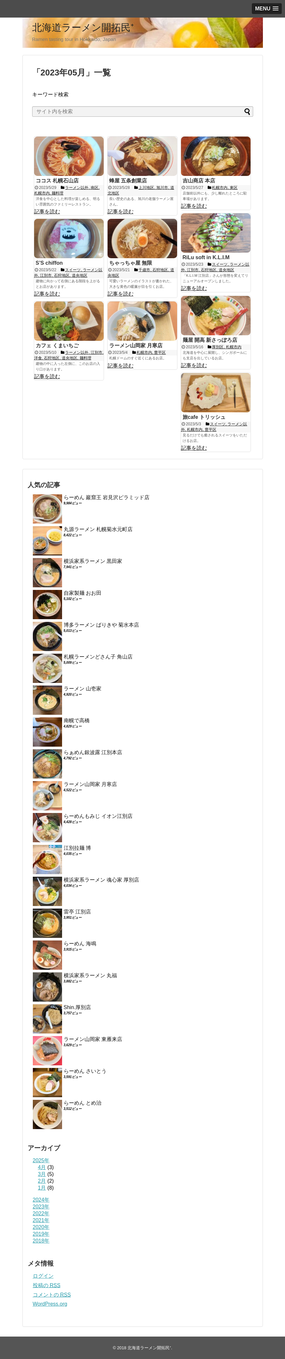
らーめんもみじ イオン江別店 (98, 816)
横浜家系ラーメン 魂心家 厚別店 (101, 880)
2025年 (41, 1160)
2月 (42, 1181)
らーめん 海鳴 (80, 943)
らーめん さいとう (85, 1071)
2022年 (41, 1213)
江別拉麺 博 (77, 848)
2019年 (41, 1234)
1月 (42, 1188)
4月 (42, 1167)
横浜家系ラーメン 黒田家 (93, 561)
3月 (42, 1174)
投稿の (46, 1285)
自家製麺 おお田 (82, 593)
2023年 (41, 1206)
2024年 (41, 1200)
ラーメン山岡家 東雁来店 (93, 1039)
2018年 (41, 1241)
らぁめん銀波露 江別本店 (93, 752)
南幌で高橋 (77, 720)
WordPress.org (50, 1304)
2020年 (41, 1227)
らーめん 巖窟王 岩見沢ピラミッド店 (107, 497)
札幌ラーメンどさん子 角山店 (98, 657)
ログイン (43, 1276)
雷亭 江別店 (77, 911)
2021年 (41, 1220)
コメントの (52, 1295)
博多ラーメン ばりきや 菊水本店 (101, 625)
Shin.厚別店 (77, 1007)
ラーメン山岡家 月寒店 (90, 784)
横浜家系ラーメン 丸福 (90, 975)
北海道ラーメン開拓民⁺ (83, 27)
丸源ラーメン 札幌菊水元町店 (98, 529)
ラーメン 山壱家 (82, 688)
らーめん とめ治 (82, 1103)
